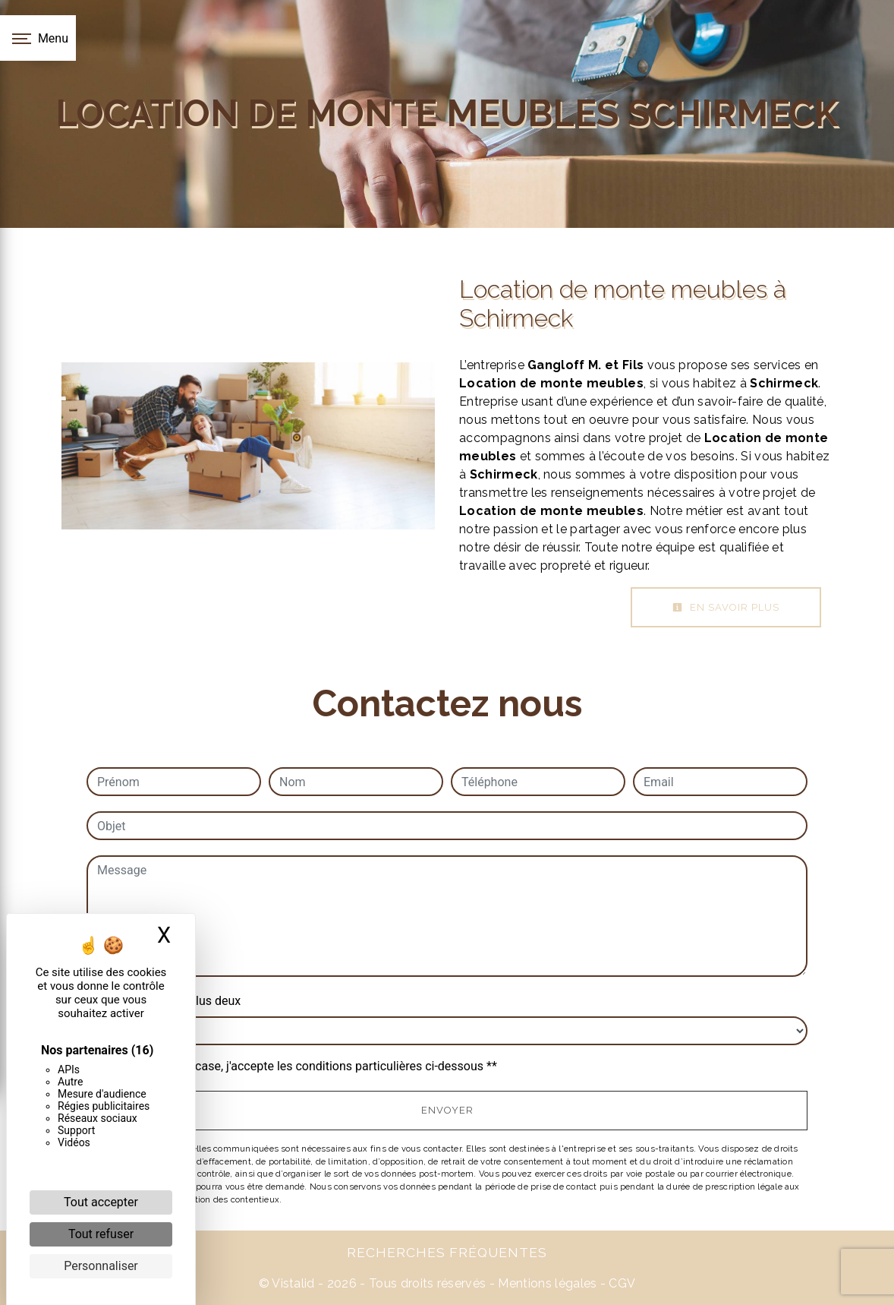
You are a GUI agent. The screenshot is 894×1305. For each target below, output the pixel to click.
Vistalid (293, 1283)
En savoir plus (725, 607)
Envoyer (447, 1110)
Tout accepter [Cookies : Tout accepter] (101, 1202)
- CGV (616, 1283)
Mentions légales (546, 1283)
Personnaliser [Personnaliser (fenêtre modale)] (101, 1266)
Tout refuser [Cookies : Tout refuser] (101, 1234)
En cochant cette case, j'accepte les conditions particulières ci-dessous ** (299, 1066)
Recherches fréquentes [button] (447, 1252)
